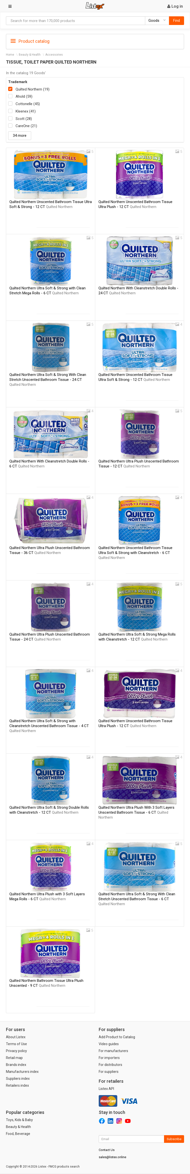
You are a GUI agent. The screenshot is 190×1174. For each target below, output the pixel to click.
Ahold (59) (24, 96)
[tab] (95, 41)
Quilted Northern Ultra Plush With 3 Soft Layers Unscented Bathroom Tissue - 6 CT (136, 812)
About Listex (15, 1037)
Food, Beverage (18, 1134)
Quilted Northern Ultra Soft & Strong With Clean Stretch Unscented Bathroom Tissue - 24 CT (47, 379)
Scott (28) (24, 118)
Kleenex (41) (26, 111)
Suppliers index (18, 1079)
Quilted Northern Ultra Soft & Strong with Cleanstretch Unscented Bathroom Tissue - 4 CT (49, 726)
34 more (19, 135)
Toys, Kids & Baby (19, 1120)
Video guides (109, 1044)
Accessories (54, 54)
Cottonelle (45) (28, 104)
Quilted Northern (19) (32, 89)
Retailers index (17, 1085)
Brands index (16, 1065)
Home (10, 54)
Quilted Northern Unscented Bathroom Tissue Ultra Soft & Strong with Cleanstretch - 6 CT (135, 553)
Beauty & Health (30, 54)
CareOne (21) (26, 126)
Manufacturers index (22, 1072)
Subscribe (174, 1139)
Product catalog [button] (30, 41)
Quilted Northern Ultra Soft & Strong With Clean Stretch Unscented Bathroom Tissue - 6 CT (136, 899)
